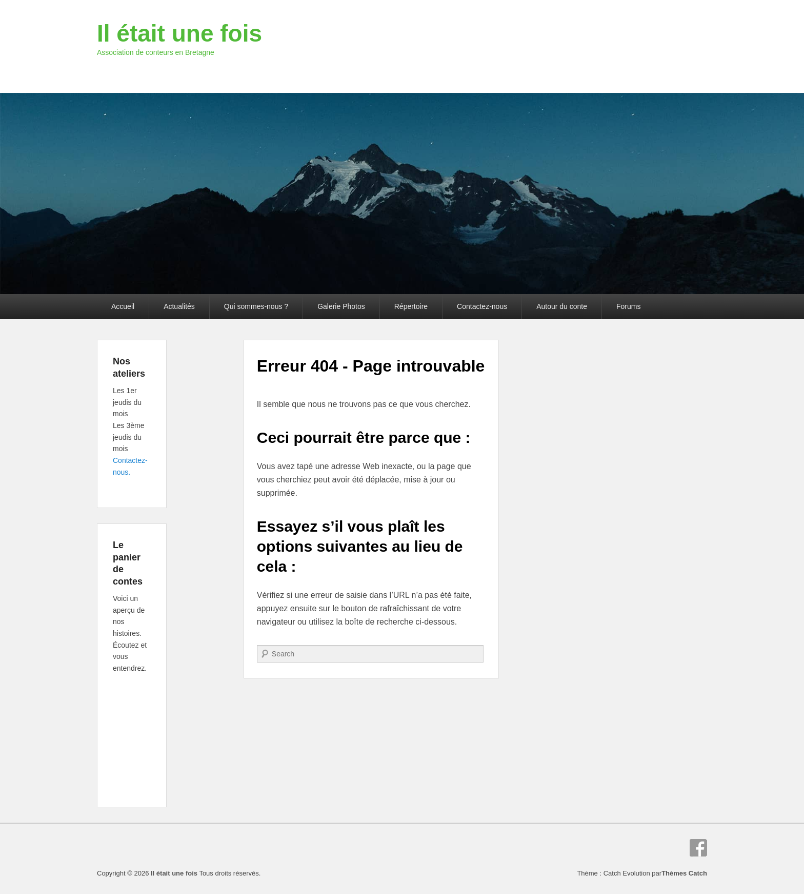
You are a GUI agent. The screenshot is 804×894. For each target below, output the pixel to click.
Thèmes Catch (684, 873)
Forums (628, 306)
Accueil (122, 306)
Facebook (698, 848)
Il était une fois (179, 33)
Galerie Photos (341, 306)
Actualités (179, 306)
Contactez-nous (482, 306)
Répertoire (411, 306)
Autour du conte (561, 306)
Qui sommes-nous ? (256, 306)
